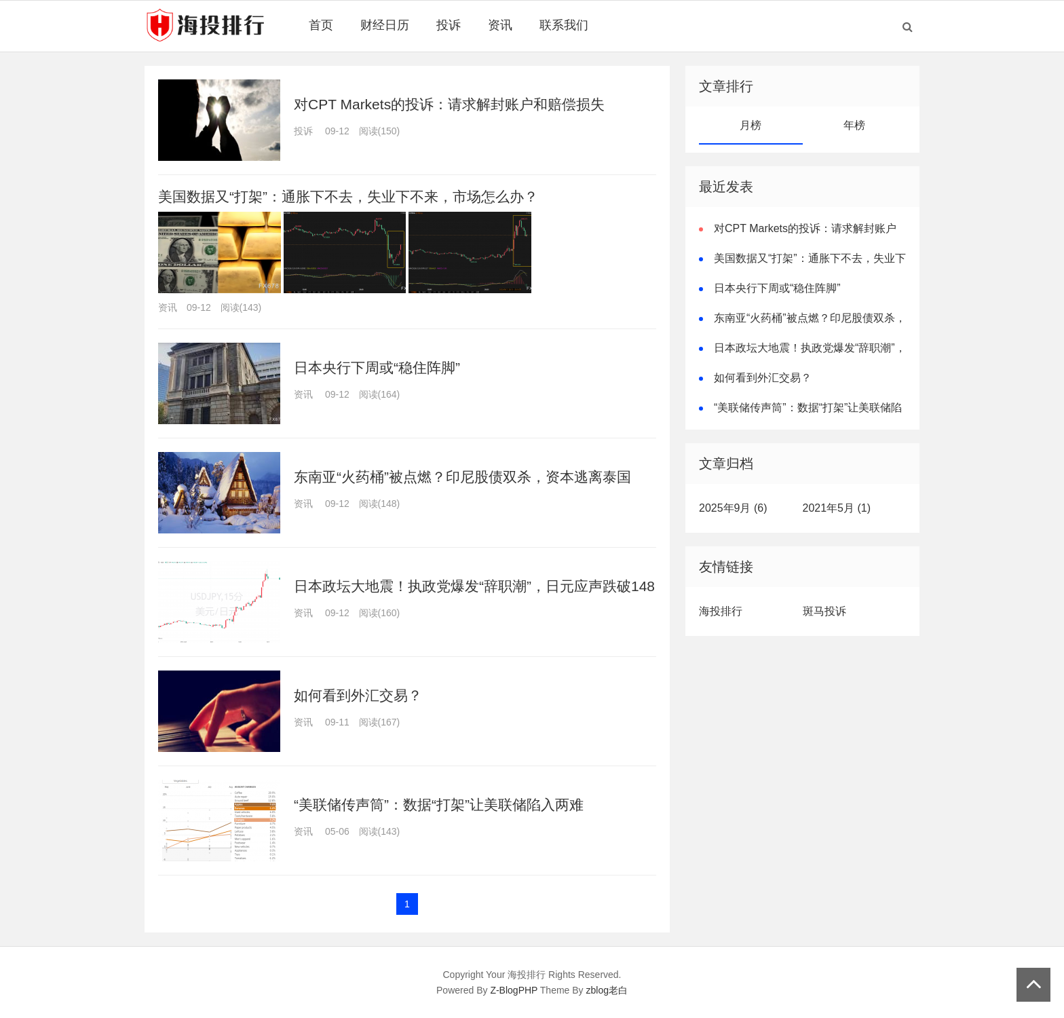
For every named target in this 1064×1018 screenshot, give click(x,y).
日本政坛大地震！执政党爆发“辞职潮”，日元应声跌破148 (474, 586)
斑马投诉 (824, 611)
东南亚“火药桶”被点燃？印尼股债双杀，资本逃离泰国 (462, 477)
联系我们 (563, 25)
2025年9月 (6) (733, 508)
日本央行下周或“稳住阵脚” (377, 367)
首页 (321, 25)
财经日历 (384, 25)
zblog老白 (607, 990)
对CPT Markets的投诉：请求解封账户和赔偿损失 (449, 104)
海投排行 (720, 611)
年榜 (854, 125)
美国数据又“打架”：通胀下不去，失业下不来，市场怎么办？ (348, 196)
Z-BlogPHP (513, 990)
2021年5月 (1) (837, 508)
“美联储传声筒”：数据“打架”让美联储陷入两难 (439, 804)
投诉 (448, 25)
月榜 (750, 125)
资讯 (500, 25)
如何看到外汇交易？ (358, 695)
